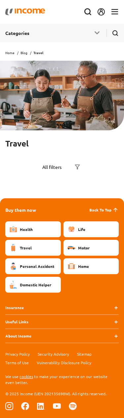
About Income (18, 335)
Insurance (14, 307)
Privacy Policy (17, 354)
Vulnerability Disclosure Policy (64, 362)
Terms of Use (17, 362)
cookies (26, 376)
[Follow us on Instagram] (9, 406)
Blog (24, 52)
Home (10, 52)
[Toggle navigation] (115, 12)
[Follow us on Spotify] (73, 406)
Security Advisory (53, 354)
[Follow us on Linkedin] (41, 406)
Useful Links (16, 321)
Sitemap (84, 354)
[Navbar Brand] (25, 12)
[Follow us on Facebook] (25, 406)
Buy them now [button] (20, 210)
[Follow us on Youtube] (57, 406)
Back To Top (104, 210)
